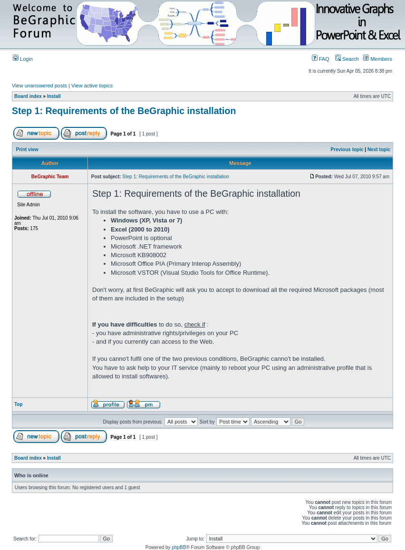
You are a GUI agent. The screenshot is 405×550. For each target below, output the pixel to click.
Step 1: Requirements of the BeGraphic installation (124, 111)
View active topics (92, 85)
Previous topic (347, 149)
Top (18, 404)
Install (54, 96)
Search (347, 59)
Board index (28, 96)
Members (377, 59)
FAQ (320, 59)
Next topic (378, 149)
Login (23, 59)
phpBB (179, 547)
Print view (27, 149)
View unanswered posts (39, 85)
